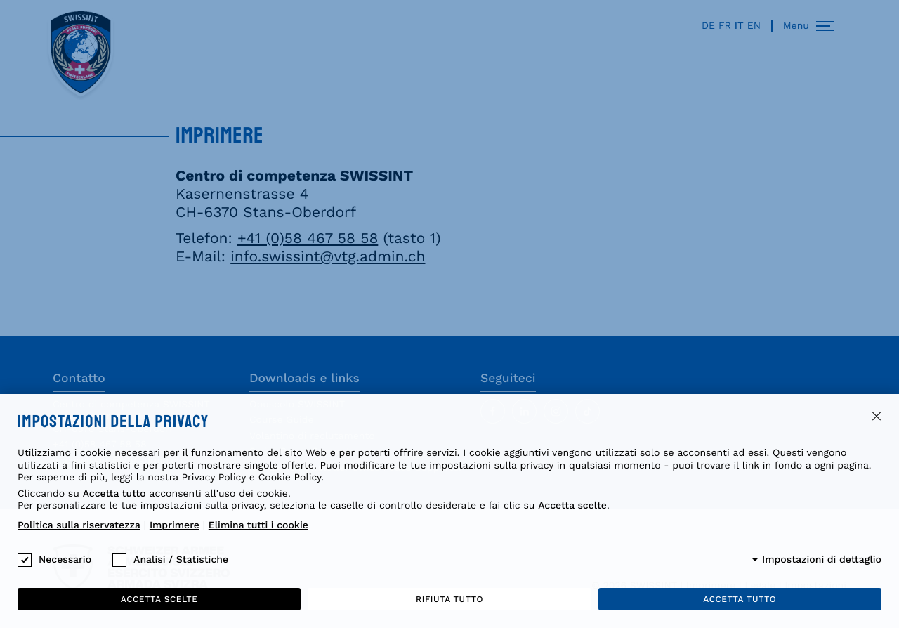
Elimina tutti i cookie (258, 525)
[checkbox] (25, 560)
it (739, 26)
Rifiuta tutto (449, 599)
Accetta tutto (739, 599)
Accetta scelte (159, 599)
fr (724, 26)
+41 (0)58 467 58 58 (307, 238)
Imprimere (174, 525)
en (754, 26)
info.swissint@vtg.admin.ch (327, 257)
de (708, 26)
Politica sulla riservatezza (79, 525)
